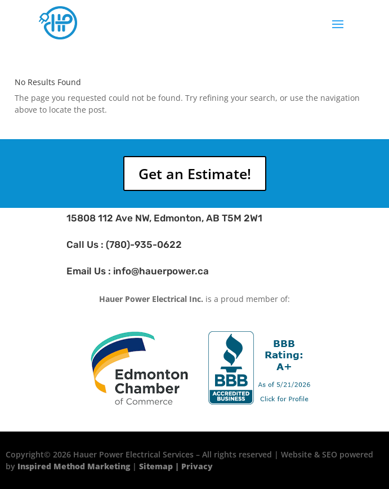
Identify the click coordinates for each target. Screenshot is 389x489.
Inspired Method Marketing (73, 466)
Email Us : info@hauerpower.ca (137, 271)
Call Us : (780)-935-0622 (124, 244)
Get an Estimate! (194, 173)
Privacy (197, 466)
